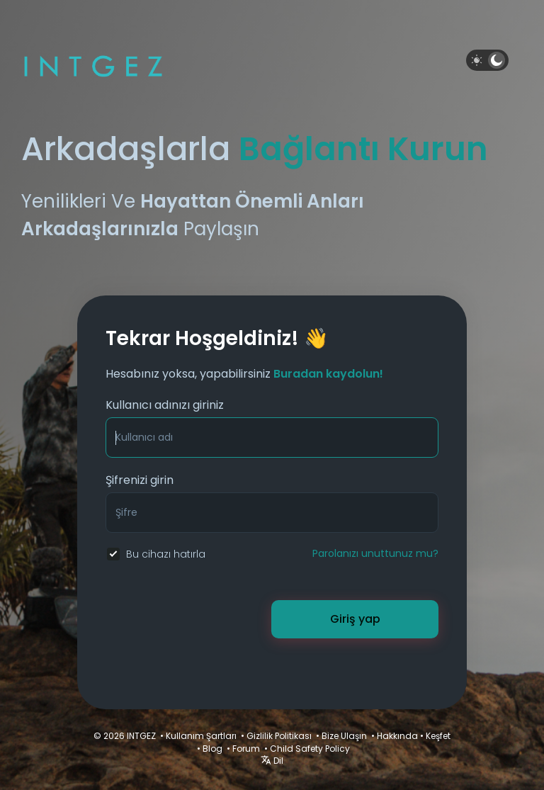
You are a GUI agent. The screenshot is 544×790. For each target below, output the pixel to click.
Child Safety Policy (310, 749)
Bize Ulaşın (344, 736)
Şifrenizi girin (140, 480)
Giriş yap (355, 619)
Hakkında (397, 736)
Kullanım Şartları (201, 736)
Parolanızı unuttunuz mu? (375, 553)
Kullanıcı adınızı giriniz (165, 405)
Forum (246, 749)
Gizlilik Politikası (279, 736)
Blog (212, 749)
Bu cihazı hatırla (165, 554)
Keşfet (438, 736)
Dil (272, 761)
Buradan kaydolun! (328, 374)
